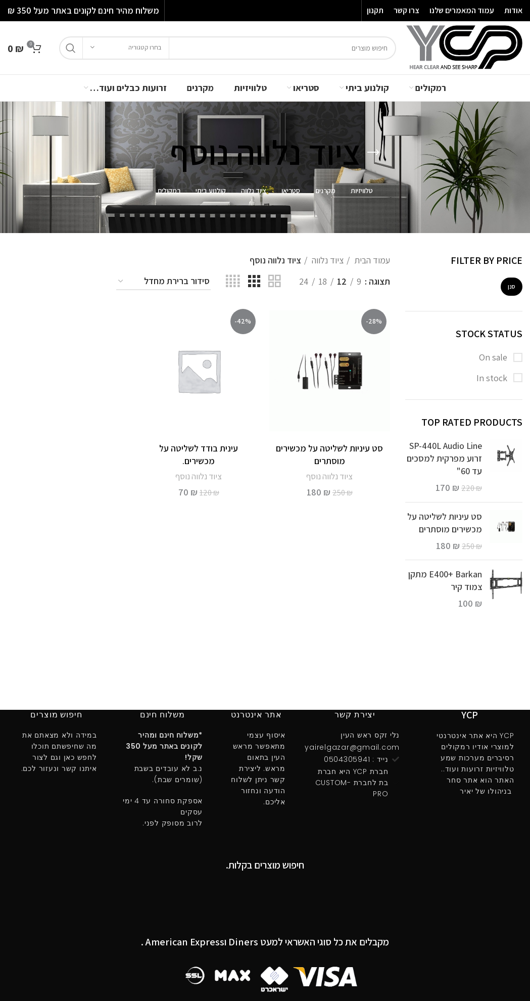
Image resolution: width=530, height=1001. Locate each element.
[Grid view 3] (254, 281)
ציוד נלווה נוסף (329, 476)
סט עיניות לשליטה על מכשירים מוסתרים (444, 523)
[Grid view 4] (232, 281)
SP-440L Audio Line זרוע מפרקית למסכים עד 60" (444, 458)
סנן (511, 286)
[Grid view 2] (274, 281)
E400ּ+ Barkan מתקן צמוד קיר (445, 580)
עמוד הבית (371, 260)
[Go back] (373, 153)
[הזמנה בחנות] (163, 281)
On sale (494, 357)
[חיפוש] (227, 48)
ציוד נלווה (327, 260)
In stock (492, 378)
